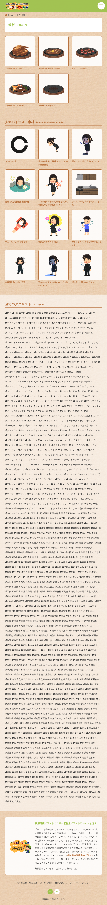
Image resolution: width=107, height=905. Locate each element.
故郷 (16, 626)
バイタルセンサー (68, 450)
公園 (47, 538)
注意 (50, 665)
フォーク (87, 474)
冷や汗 (19, 543)
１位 (16, 313)
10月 (9, 313)
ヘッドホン (67, 484)
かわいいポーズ (14, 377)
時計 (9, 640)
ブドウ (10, 479)
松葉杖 (10, 645)
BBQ (52, 313)
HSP (93, 313)
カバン (54, 367)
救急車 (31, 626)
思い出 (62, 601)
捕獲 (16, 621)
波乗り (10, 665)
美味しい (60, 718)
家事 (16, 582)
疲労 (82, 689)
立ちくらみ (33, 709)
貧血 (43, 757)
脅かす (69, 728)
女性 (82, 572)
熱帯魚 (52, 684)
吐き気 (81, 557)
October (56, 318)
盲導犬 (49, 699)
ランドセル (79, 499)
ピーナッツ (91, 464)
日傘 (77, 630)
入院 (41, 538)
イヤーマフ (23, 333)
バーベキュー (37, 450)
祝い (52, 704)
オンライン (41, 352)
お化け (63, 352)
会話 (23, 528)
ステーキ (46, 416)
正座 (58, 650)
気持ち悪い (86, 655)
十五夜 (61, 552)
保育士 (26, 533)
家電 (36, 582)
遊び (38, 767)
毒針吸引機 (55, 655)
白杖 (88, 694)
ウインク (64, 333)
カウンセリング (59, 362)
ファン (45, 474)
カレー (81, 372)
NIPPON (46, 318)
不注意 (55, 513)
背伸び (53, 728)
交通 (9, 523)
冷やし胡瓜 (94, 538)
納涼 (65, 713)
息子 (99, 601)
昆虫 (53, 635)
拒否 (70, 616)
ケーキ (56, 386)
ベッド (56, 484)
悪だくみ (63, 606)
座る (9, 596)
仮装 (81, 523)
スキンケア (34, 416)
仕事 (65, 523)
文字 (91, 626)
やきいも (20, 499)
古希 (52, 557)
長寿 (88, 777)
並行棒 (93, 513)
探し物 (51, 621)
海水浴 (37, 670)
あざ (55, 323)
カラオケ (51, 372)
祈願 (45, 704)
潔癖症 (48, 674)
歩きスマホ (75, 650)
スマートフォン (47, 421)
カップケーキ (42, 367)
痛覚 (30, 694)
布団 (16, 591)
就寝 (16, 587)
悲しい (86, 606)
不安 (47, 513)
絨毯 (18, 718)
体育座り (77, 528)
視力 (56, 748)
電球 (79, 782)
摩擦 (88, 621)
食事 (36, 792)
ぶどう (97, 474)
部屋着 (69, 772)
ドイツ (81, 435)
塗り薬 (67, 567)
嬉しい (10, 577)
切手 (58, 543)
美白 (76, 718)
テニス (36, 435)
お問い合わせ (61, 883)
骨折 (50, 796)
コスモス (55, 391)
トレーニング (33, 440)
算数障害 (72, 709)
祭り (66, 704)
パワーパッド (57, 460)
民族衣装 (74, 655)
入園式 (17, 538)
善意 (65, 562)
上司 (40, 513)
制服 (72, 543)
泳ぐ (56, 665)
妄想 (88, 572)
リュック (57, 504)
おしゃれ (24, 347)
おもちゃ (20, 352)
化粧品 (55, 547)
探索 (66, 621)
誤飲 (68, 753)
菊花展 (44, 738)
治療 (91, 660)
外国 (95, 567)
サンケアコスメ (93, 401)
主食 (34, 518)
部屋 (61, 772)
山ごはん (50, 587)
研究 (16, 704)
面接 (27, 787)
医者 (44, 552)
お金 (16, 362)
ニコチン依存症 (60, 445)
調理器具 (77, 753)
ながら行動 (23, 445)
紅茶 (52, 713)
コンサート (47, 396)
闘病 (22, 782)
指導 (90, 616)
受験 (45, 557)
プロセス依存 (26, 484)
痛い (16, 694)
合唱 (66, 557)
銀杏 (77, 777)
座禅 (16, 596)
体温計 (60, 528)
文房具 (10, 630)
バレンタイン (28, 460)
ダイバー (44, 425)
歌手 (45, 650)
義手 (90, 718)
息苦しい (11, 606)
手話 (34, 616)
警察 (9, 757)
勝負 (30, 547)
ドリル (21, 440)
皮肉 (16, 699)
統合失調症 (28, 718)
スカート (22, 416)
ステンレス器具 (82, 416)
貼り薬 (69, 757)
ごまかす (11, 396)
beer (60, 313)
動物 (9, 547)
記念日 (31, 753)
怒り (38, 601)
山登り (60, 587)
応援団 (30, 601)
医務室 (64, 547)
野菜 (29, 777)
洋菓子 (64, 665)
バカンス (83, 450)
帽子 (43, 591)
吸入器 (89, 557)
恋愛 (85, 601)
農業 (97, 762)
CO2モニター (70, 313)
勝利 (23, 547)
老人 (97, 718)
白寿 (75, 694)
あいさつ (86, 318)
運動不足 (61, 767)
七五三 (32, 513)
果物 (25, 645)
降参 (36, 782)
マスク (83, 489)
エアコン (45, 338)
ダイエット (32, 425)
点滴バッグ (46, 679)
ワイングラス (13, 513)
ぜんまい (90, 421)
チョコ (56, 430)
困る (38, 567)
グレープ (46, 386)
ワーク (89, 508)
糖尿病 (24, 713)
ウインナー (76, 333)
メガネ (58, 494)
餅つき (10, 796)
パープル (24, 450)
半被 (69, 552)
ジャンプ (33, 411)
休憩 (9, 528)
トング (92, 440)
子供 (27, 577)
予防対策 (65, 518)
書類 (30, 640)
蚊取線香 (90, 743)
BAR (45, 313)
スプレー (22, 421)
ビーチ (65, 464)
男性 (75, 689)
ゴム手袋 (22, 396)
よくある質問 (46, 883)
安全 (76, 577)
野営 (22, 777)
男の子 (61, 689)
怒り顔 (46, 601)
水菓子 (24, 660)
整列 (84, 626)
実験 (99, 577)
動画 (16, 547)
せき (82, 421)
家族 (30, 582)
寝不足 (65, 582)
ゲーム (65, 386)
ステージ (57, 416)
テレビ (45, 435)
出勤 (43, 543)
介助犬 (35, 523)
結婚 (95, 713)
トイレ (90, 435)
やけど (30, 499)
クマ (66, 381)
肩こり (37, 728)
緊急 (45, 718)
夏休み (81, 567)
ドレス (56, 440)
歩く (85, 650)
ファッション (32, 474)
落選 (87, 738)
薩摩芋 (22, 743)
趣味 (16, 762)
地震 (59, 567)
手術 (18, 616)
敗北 (38, 626)
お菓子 (68, 357)
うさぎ (10, 338)
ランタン (67, 499)
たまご (76, 425)
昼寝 (96, 635)
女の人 (65, 572)
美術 (83, 718)
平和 (50, 591)
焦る (70, 679)
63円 (23, 313)
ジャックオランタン (16, 411)
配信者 (78, 772)
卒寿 (76, 552)
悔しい (21, 606)
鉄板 (58, 777)
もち (97, 494)
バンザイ (77, 460)
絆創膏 (87, 713)
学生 (50, 577)
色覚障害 (92, 733)
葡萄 (94, 738)
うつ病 (28, 338)
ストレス (11, 421)
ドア (62, 435)
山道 (75, 587)
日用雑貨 (44, 635)
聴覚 (81, 723)
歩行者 (10, 655)
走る (77, 757)
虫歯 (77, 743)
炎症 (14, 679)
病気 (89, 689)
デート (74, 430)
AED (38, 313)
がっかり (20, 367)
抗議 (63, 616)
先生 (9, 538)
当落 (61, 596)
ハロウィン (43, 460)
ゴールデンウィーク (27, 391)
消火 (54, 670)
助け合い (90, 543)
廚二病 (24, 596)
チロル (65, 430)
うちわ (19, 338)
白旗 (82, 694)
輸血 (77, 762)
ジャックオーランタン (90, 406)
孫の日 (68, 577)
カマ (20, 372)
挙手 (96, 616)
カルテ (72, 372)
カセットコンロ (92, 362)
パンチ (87, 460)
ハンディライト (14, 464)
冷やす (10, 543)
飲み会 (75, 792)
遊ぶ (45, 767)
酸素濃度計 (12, 777)
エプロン (56, 338)
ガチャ (10, 367)
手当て (10, 616)
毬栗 (65, 655)
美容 (70, 718)
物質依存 (78, 684)
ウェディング (90, 333)
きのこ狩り (47, 377)
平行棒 (58, 591)
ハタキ (61, 455)
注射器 (42, 665)
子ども (19, 577)
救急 (23, 626)
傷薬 (95, 533)
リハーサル (25, 504)
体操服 (51, 528)
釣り (43, 777)
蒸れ (9, 743)
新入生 (26, 630)
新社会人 (45, 630)
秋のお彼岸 (87, 704)
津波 (86, 665)
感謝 (31, 611)
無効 (56, 679)
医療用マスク (33, 552)
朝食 (59, 640)
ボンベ (52, 489)
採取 (36, 621)
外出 (88, 567)
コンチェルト (61, 396)
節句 (88, 709)
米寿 (95, 709)
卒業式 (91, 552)
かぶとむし (87, 367)
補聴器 (37, 748)
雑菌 (58, 782)
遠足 (23, 772)
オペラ (94, 347)
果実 (18, 645)
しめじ (63, 406)
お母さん (20, 357)
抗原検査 (54, 616)
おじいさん (73, 342)
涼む (82, 670)
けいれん (90, 386)
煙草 (88, 679)
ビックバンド (44, 469)
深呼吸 (89, 670)
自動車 (39, 733)
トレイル (46, 440)
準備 (41, 674)
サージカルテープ (86, 396)
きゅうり (46, 381)
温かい (10, 674)
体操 (43, 528)
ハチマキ (70, 455)
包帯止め (45, 547)
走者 (84, 757)
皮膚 (30, 699)
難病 (72, 782)
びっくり (57, 469)
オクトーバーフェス (55, 342)
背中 (45, 728)
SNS (65, 318)
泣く (27, 665)
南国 (9, 557)
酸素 (86, 772)
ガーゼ (37, 362)
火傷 (61, 674)
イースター (38, 328)
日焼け (10, 635)
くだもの (57, 381)
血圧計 (10, 748)
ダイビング (56, 425)
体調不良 (97, 528)
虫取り (69, 743)
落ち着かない (56, 738)
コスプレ (44, 391)
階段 (43, 782)
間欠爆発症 (12, 782)
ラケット (56, 499)
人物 (27, 523)
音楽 (41, 787)
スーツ (80, 411)
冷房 (27, 543)
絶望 (38, 718)
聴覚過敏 (89, 723)
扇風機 (64, 611)
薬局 (39, 743)
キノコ (27, 377)
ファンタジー (57, 474)
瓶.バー (17, 689)
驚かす (35, 796)
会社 (16, 528)
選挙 (30, 772)
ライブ (46, 499)
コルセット (34, 396)
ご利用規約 (22, 883)
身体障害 (32, 762)
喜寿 (84, 562)
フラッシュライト (46, 479)
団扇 (23, 567)
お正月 (10, 357)
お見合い (87, 357)
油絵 (84, 660)
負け (36, 757)
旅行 (65, 630)
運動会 (71, 767)
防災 (29, 782)
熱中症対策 (26, 684)
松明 (94, 640)
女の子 (74, 572)
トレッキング (68, 440)
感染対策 (22, 611)
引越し (53, 596)
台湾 (59, 557)
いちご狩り (80, 328)
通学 (25, 767)
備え (84, 533)
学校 (43, 577)
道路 (93, 767)
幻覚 (73, 591)
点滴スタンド (31, 679)
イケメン (50, 328)
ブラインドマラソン (25, 479)
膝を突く (18, 733)
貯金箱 (51, 757)
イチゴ (61, 328)
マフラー (11, 494)
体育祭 (87, 528)
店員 (95, 591)
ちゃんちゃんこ (42, 430)
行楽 (18, 748)
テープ (83, 430)
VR (70, 318)
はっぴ (89, 455)
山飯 (82, 587)
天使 (50, 572)
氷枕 (32, 660)
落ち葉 (68, 738)
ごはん (96, 391)
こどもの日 (85, 391)
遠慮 (16, 772)
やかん (10, 499)
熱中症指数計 (40, 684)
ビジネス (31, 469)
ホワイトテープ (38, 489)
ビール (10, 469)
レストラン (51, 508)
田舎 (37, 689)
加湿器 (80, 543)
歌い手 (37, 650)
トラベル (11, 440)
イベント (11, 333)
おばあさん (45, 347)
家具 (23, 582)
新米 (54, 630)
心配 (94, 596)
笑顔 (50, 709)
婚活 (95, 572)
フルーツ (61, 479)
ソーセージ (12, 425)
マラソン (22, 494)
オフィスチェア (80, 347)
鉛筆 (70, 777)
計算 (9, 753)
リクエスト (12, 504)
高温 (72, 796)
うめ (36, 338)
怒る (54, 601)
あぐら (47, 323)
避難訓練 (45, 772)
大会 (34, 572)
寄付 (50, 582)
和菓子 (51, 562)
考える (10, 723)
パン (68, 460)
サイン (41, 401)
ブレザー (85, 479)
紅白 (45, 713)
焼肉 (76, 679)
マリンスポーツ (36, 494)
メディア (68, 494)
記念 (23, 753)
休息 (95, 523)
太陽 (57, 572)
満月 (34, 674)
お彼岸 (81, 352)
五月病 (93, 518)
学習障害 (58, 577)
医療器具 (88, 547)
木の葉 (72, 640)
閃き (95, 777)
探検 (59, 621)
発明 (50, 694)
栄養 (36, 645)
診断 (45, 753)
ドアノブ (71, 435)
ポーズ (89, 484)
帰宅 (36, 591)
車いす (46, 762)
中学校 (10, 518)
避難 (36, 772)
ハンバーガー (30, 464)
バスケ (21, 455)
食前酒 (53, 792)
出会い (35, 543)
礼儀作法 (29, 704)
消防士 (69, 670)
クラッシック (77, 381)
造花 (32, 767)
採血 (43, 621)
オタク (34, 347)
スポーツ (33, 421)
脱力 (84, 728)
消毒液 (46, 670)
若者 (16, 738)
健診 (70, 533)
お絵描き (49, 357)
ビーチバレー (77, 464)
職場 (98, 723)
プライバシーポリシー (79, 883)
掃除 (23, 621)
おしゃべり (12, 347)
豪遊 (30, 757)
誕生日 (53, 753)
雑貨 (65, 782)
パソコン (50, 455)
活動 (93, 665)
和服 (43, 562)
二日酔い (83, 518)
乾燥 (50, 518)
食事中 (44, 792)
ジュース (44, 411)
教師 (52, 626)
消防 (61, 670)
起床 (9, 762)
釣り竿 (51, 777)
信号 (50, 533)
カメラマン (39, 372)
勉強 (99, 543)
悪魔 (78, 606)
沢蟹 (77, 660)
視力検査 (65, 748)
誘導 (61, 753)
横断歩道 (27, 650)
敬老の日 (68, 626)
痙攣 (9, 694)
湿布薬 (26, 674)
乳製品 (42, 518)
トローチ (82, 440)
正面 (65, 650)
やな (38, 499)
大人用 (26, 572)
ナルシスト (36, 445)
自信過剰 (29, 733)
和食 (58, 562)
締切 (52, 718)
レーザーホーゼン (90, 504)
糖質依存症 (35, 713)
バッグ (81, 455)
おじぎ (84, 342)
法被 (97, 660)
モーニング (87, 494)
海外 (30, 670)
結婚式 (10, 718)
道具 (86, 767)
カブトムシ (74, 367)
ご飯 (73, 396)
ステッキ (68, 416)
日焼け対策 (21, 635)
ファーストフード (15, 474)
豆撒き (17, 757)
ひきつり (20, 469)
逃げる (10, 767)
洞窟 (79, 665)
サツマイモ (67, 401)
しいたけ (53, 406)
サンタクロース (14, 406)
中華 (27, 518)
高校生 (64, 796)
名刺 (73, 557)
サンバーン (40, 406)
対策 (73, 582)
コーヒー (11, 391)
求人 (45, 660)
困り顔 (31, 567)
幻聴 (66, 591)
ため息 (85, 425)
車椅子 (55, 762)
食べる (10, 792)
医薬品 (52, 552)
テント (54, 435)
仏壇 (58, 523)
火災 (68, 674)
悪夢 (72, 606)
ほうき (98, 484)
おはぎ (56, 347)
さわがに (79, 401)
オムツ (10, 352)
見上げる (47, 748)
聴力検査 (60, 723)
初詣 (65, 543)
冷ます (83, 538)
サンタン (28, 406)
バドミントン (13, 460)
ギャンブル (34, 381)
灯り (75, 674)
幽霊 (88, 591)
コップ (65, 391)
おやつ (30, 352)
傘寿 (77, 533)
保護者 (42, 533)
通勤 (18, 767)
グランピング (13, 386)
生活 (25, 689)
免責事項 (33, 883)
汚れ (57, 660)
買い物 (60, 757)
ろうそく (64, 508)
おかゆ (40, 342)
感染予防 (11, 611)
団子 (16, 567)
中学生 (19, 518)
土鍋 (52, 567)
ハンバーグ (45, 464)
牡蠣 (69, 684)
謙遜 (86, 753)
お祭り (39, 357)
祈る (38, 704)
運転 (79, 767)
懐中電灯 (47, 611)
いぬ (91, 328)
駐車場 (26, 796)
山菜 (68, 587)
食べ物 (19, 792)
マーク (61, 489)
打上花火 (43, 616)
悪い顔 (53, 606)
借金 (56, 533)
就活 (23, 587)
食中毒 (28, 792)
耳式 (29, 723)
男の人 (52, 689)
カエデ (73, 362)
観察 (96, 748)
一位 (24, 513)
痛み (23, 694)
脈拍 (77, 728)
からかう (62, 372)
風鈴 (86, 787)
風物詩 (71, 787)
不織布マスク (74, 513)
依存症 (10, 533)
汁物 (38, 660)
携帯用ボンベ (77, 621)
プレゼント (12, 484)
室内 (9, 582)
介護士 (51, 523)
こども (74, 391)
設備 (38, 753)
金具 (36, 777)
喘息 (77, 562)
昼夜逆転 (87, 635)
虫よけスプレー (56, 743)
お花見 (59, 357)
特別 (87, 684)
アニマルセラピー (68, 323)
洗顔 (72, 665)
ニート (47, 445)
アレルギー (12, 328)
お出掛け (53, 352)
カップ (30, 367)
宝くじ (91, 577)
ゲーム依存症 (77, 386)
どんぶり (11, 445)
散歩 (59, 626)
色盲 (83, 733)
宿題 (43, 582)
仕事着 (73, 523)
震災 (93, 782)
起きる (92, 757)
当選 (67, 596)
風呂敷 (62, 787)
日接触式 (95, 630)
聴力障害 (72, 723)
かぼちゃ (11, 372)
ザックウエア (52, 401)
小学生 (96, 582)
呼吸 (18, 562)
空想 (23, 709)
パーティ (92, 445)
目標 (41, 699)
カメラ (28, 372)
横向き (17, 650)
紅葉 (58, 713)
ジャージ (73, 406)
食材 (67, 792)
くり (24, 386)
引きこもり (41, 596)
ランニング (92, 499)
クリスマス (34, 386)
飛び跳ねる (96, 787)
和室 (36, 562)
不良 (85, 513)
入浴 (34, 538)
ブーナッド (94, 469)
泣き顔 (19, 665)
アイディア (12, 323)
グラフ (89, 381)
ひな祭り (68, 469)
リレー (67, 504)
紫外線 (78, 713)
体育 (68, 528)
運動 (52, 767)
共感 (54, 538)
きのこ (36, 377)
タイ (22, 425)
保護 (34, 533)
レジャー (39, 508)
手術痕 (26, 616)
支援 (9, 626)
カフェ (63, 367)
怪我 (70, 601)
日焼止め (33, 635)
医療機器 (11, 552)
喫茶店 (92, 562)
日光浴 (85, 630)
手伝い (91, 611)
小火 (9, 587)
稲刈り (15, 709)
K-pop (10, 318)
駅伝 (18, 796)
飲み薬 (93, 792)
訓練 (16, 753)
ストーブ (97, 416)
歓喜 (52, 650)
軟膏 (63, 762)
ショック (55, 411)
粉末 (9, 713)
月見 (36, 640)
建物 (32, 596)
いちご (69, 328)
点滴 (21, 679)
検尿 (95, 645)
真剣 (66, 699)
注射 (34, 665)
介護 (43, 523)
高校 (56, 796)
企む (88, 523)
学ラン (35, 577)
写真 (61, 538)
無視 (63, 679)
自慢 (47, 733)
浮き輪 (10, 670)
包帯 (36, 547)
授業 (30, 621)
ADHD (31, 313)
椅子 (73, 645)
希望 (23, 591)
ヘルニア (79, 484)
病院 (96, 689)
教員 (45, 626)
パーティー (12, 450)
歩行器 (93, 650)
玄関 (9, 689)
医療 (79, 547)
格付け (49, 645)
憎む (38, 611)
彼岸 (74, 596)
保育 (18, 533)
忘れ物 (10, 601)
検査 (9, 650)
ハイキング (51, 450)
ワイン (98, 508)
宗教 (83, 577)
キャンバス (76, 377)
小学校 (87, 582)
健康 (63, 533)
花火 (9, 738)
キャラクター (61, 377)
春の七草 (76, 635)
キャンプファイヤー (16, 381)
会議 (30, 528)
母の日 (37, 655)
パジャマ (11, 455)
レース (10, 508)
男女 (68, 689)
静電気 (10, 787)
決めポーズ (67, 660)
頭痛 (54, 787)
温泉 (18, 674)
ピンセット (80, 469)
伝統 (36, 528)
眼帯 (73, 699)
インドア (53, 333)
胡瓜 (61, 728)
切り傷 (51, 543)
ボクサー (11, 489)
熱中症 (15, 684)
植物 (88, 645)
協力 (98, 552)
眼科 (80, 699)
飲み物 (84, 792)
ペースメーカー (42, 484)
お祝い (30, 357)
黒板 (18, 801)
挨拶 (9, 621)
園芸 (45, 567)
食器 (61, 792)
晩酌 (23, 640)
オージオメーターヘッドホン (20, 342)
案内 (57, 645)
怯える (77, 601)
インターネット (38, 333)
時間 (16, 640)
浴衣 (18, 670)
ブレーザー (73, 479)
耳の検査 (20, 723)
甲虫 (44, 689)
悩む (45, 606)
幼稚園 (81, 591)
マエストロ (71, 489)
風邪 (79, 787)
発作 (43, 694)
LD (16, 318)
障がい (51, 782)
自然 (63, 733)
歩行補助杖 (21, 655)
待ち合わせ (84, 596)
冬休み (74, 538)
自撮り (55, 733)
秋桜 (97, 704)
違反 (9, 772)
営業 (9, 567)
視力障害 (76, 748)
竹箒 (43, 709)
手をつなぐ (79, 611)
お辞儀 (97, 357)
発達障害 (59, 694)
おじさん (94, 342)
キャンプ (88, 377)
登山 (68, 694)
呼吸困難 (27, 562)
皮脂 (23, 699)
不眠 (63, 513)
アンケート (25, 328)
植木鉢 (81, 645)
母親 (45, 655)
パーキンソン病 (78, 445)
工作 (9, 591)
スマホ (61, 421)
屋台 (36, 587)
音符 (47, 787)
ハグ (92, 450)
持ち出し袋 (79, 616)
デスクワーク (24, 435)
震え (86, 782)
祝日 (59, 704)
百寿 (9, 699)
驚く (43, 796)
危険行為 (18, 557)
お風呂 (24, 362)
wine (77, 318)
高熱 (79, 796)
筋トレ (57, 709)
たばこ (67, 425)
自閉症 (71, 733)
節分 (81, 709)
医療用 (21, 552)
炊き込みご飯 (92, 674)
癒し (36, 694)
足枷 (23, 762)
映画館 (61, 635)
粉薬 (16, 713)
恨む (92, 601)
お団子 (72, 352)
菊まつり (34, 738)
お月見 (90, 352)
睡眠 (93, 699)
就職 (30, 587)
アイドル (24, 323)
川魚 (93, 587)
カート (46, 362)
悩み (38, 606)
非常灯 (19, 787)
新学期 (35, 630)
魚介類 (96, 796)
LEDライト (26, 318)
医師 (72, 547)
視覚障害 (87, 748)
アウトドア (36, 323)
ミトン (49, 494)
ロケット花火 (77, 508)
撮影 (95, 621)
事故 (74, 518)
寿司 (80, 582)
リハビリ (37, 504)
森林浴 (65, 645)
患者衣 (30, 606)
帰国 (30, 591)
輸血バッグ (87, 762)
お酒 (9, 362)
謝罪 (93, 753)
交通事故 (18, 523)
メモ (77, 494)
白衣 (95, 694)
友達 (32, 557)
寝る (57, 582)
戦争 (56, 611)
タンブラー (12, 430)
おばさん (66, 347)
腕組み (96, 728)
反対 (38, 557)
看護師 (58, 699)
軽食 (70, 762)
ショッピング (68, 411)
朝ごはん (50, 640)
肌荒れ (15, 728)
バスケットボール (35, 455)
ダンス (94, 425)
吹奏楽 (10, 562)
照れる (96, 679)
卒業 (83, 552)
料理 (18, 630)
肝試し (24, 728)
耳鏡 (36, 723)
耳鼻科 (44, 723)
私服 (73, 704)
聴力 (52, 723)
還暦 (54, 772)
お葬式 (77, 357)
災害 (82, 674)
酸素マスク (96, 772)
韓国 (34, 787)
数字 (77, 626)
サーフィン (12, 401)
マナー (92, 489)
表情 (25, 748)
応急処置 (20, 601)
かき (81, 362)
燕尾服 (61, 684)
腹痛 (9, 733)
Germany (84, 313)
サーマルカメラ (27, 401)
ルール (76, 504)
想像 (94, 606)
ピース (56, 464)
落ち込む (78, 738)
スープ (89, 411)
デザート (11, 435)
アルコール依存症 (88, 323)
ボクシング (23, 489)
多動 (9, 572)
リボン (47, 504)
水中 (9, 660)
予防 (56, 518)
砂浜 (9, 704)
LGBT (36, 318)
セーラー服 (71, 421)
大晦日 (42, 572)
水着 (16, 660)
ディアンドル (95, 430)
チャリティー (26, 430)
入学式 (26, 538)
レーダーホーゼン (24, 508)
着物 (86, 699)
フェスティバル (73, 474)
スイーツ (11, 416)
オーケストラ (69, 338)
